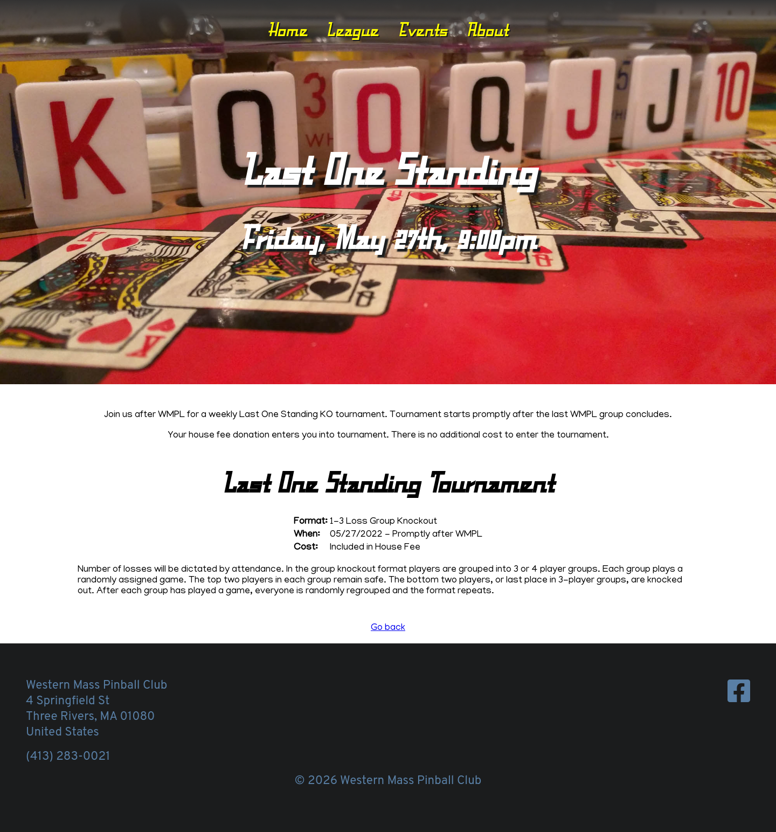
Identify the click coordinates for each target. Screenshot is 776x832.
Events (422, 29)
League (352, 29)
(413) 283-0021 (68, 757)
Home (287, 29)
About (487, 29)
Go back (388, 628)
